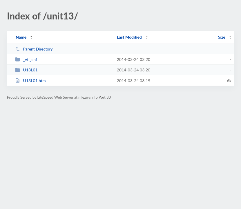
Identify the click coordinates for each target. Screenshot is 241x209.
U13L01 (26, 69)
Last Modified (129, 37)
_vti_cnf (26, 59)
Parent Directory (34, 48)
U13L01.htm (30, 80)
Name (21, 37)
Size (221, 37)
